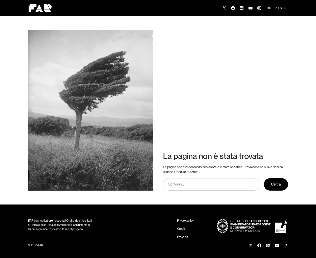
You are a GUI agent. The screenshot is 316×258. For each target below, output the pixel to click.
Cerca (276, 184)
